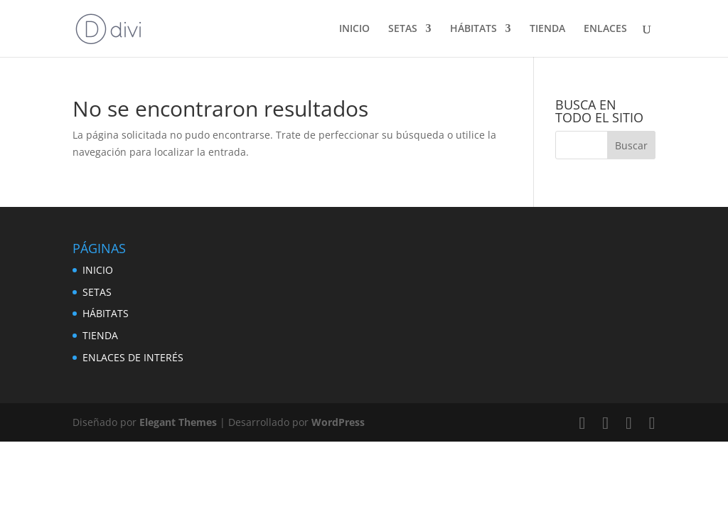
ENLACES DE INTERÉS (132, 357)
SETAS (402, 29)
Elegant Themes (178, 422)
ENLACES (605, 29)
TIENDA (547, 29)
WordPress (338, 422)
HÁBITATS (473, 29)
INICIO (354, 29)
